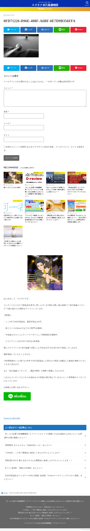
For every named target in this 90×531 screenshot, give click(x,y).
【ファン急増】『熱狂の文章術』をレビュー (23, 471)
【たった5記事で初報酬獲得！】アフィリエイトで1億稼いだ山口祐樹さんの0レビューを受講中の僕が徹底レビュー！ (43, 438)
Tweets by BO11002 (12, 421)
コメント (8, 88)
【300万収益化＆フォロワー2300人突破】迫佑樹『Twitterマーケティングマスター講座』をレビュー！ (43, 480)
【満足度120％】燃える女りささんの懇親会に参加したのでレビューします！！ (38, 463)
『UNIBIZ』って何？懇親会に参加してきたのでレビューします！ (32, 455)
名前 (6, 114)
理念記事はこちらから (45, 9)
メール (7, 126)
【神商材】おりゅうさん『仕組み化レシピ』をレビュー (28, 448)
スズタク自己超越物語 (45, 4)
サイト (6, 138)
